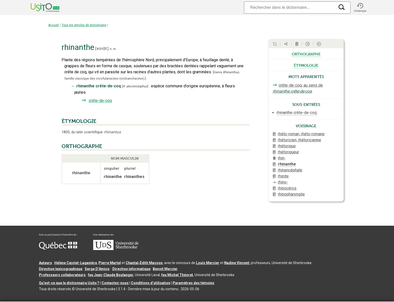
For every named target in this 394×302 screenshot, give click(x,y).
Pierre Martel (109, 263)
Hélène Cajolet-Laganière (75, 263)
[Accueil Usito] (39, 7)
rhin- (282, 158)
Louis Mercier (207, 263)
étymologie (306, 65)
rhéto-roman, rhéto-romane (301, 134)
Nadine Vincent (236, 263)
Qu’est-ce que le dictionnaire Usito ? (69, 283)
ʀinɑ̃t (102, 48)
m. (115, 49)
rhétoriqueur (288, 152)
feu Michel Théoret (177, 275)
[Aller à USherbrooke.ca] (115, 249)
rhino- (283, 182)
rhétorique (287, 146)
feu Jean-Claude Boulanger (110, 275)
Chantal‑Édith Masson (144, 263)
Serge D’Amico (97, 269)
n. (111, 49)
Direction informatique (131, 269)
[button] (360, 7)
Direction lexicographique (60, 269)
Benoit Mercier (165, 269)
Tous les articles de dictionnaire (84, 25)
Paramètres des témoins (193, 283)
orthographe (306, 54)
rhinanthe (287, 164)
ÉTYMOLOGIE (79, 121)
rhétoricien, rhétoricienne (299, 140)
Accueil (53, 25)
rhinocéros (287, 188)
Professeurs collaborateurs (62, 275)
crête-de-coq (100, 100)
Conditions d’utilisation (150, 283)
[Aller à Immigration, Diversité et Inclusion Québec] (58, 248)
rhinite (283, 176)
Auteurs (45, 263)
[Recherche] (289, 7)
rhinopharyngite (291, 194)
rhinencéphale (290, 170)
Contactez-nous (115, 283)
